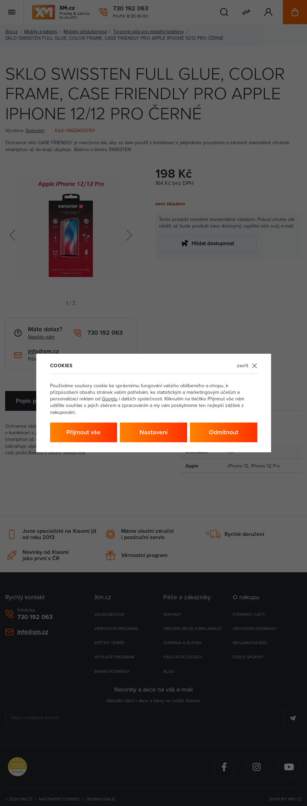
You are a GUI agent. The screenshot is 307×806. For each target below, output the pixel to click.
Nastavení (153, 432)
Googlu (109, 398)
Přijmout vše (83, 432)
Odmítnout (223, 432)
